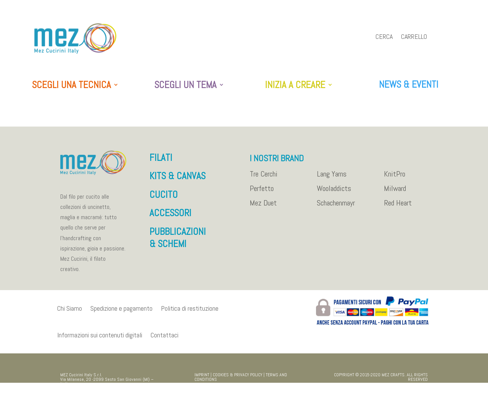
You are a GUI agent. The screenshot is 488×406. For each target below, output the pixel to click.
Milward (395, 192)
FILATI (160, 161)
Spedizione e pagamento (121, 312)
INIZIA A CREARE (295, 85)
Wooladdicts (334, 192)
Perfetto (262, 192)
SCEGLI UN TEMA (185, 85)
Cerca (384, 37)
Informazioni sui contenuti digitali (99, 338)
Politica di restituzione (189, 312)
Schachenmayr (336, 207)
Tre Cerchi (264, 178)
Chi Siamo (69, 312)
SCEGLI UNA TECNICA (71, 85)
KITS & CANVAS (177, 180)
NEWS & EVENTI (408, 84)
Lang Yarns (332, 178)
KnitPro (394, 178)
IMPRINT (201, 379)
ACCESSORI (170, 217)
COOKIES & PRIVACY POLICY (237, 379)
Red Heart (398, 207)
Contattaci (164, 338)
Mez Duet (263, 207)
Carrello (414, 37)
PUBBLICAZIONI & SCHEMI (177, 241)
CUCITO (163, 198)
